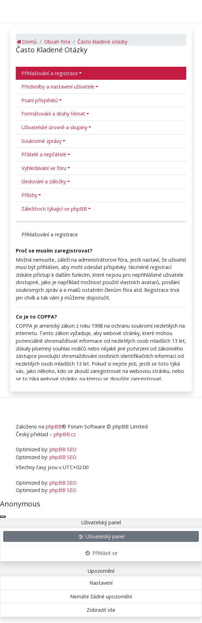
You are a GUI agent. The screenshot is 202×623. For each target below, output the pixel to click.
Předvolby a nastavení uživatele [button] (57, 86)
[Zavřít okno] (3, 517)
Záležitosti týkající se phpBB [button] (54, 208)
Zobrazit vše (101, 609)
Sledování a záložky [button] (43, 181)
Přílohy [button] (29, 195)
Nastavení (101, 582)
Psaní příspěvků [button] (39, 100)
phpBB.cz (65, 434)
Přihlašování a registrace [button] (49, 73)
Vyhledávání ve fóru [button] (43, 168)
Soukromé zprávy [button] (41, 141)
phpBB (54, 426)
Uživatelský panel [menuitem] (101, 536)
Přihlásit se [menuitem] (101, 553)
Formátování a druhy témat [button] (53, 113)
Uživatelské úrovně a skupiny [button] (54, 127)
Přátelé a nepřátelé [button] (43, 154)
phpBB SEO (62, 449)
